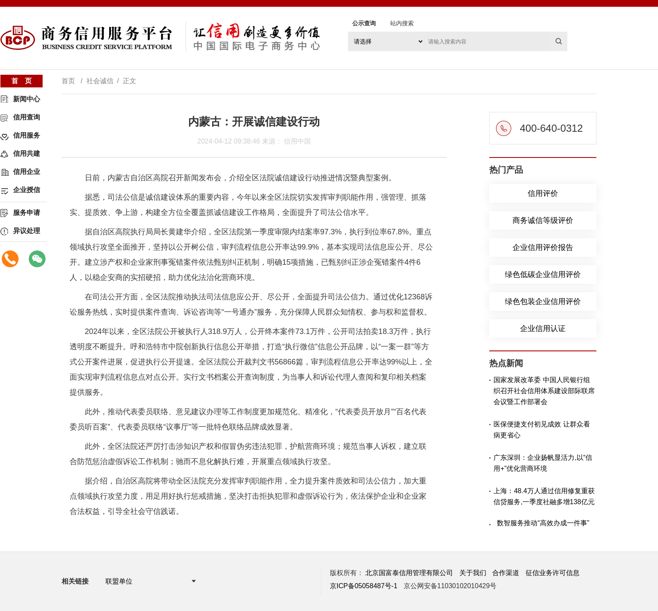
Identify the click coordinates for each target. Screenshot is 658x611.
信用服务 (26, 135)
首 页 (21, 80)
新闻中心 (26, 99)
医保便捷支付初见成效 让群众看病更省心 (542, 430)
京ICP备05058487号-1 (363, 585)
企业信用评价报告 (542, 247)
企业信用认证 (543, 328)
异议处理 (26, 230)
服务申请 (26, 212)
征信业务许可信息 (553, 572)
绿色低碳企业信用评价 (543, 274)
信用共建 (26, 153)
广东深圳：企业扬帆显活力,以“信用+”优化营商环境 (543, 463)
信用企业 (26, 171)
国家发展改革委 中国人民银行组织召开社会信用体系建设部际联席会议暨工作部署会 (544, 390)
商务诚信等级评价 (542, 220)
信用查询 (26, 117)
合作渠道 (505, 572)
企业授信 (26, 189)
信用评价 (543, 193)
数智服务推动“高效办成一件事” (543, 523)
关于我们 (472, 572)
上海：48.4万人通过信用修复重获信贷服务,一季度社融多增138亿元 (544, 496)
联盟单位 (118, 581)
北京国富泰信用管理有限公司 (409, 572)
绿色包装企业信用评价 (543, 301)
